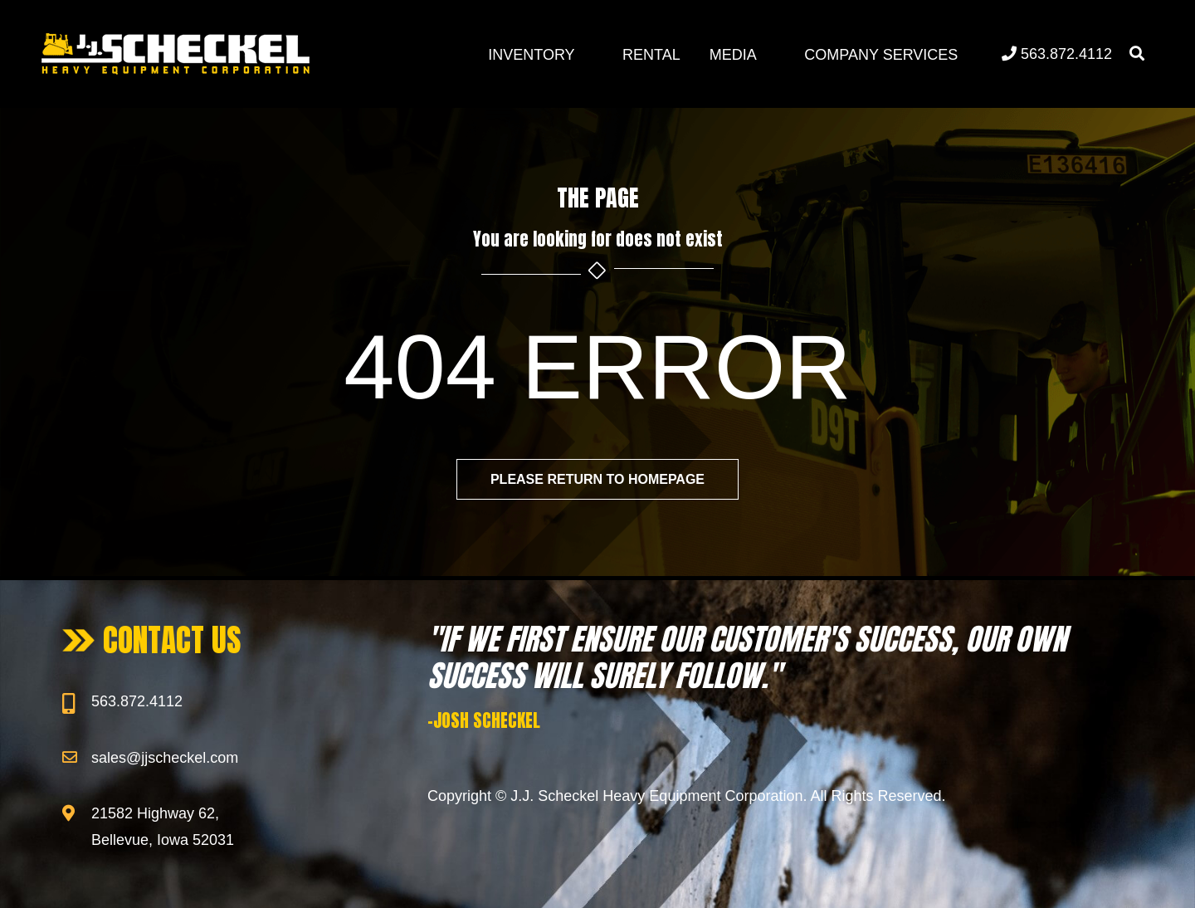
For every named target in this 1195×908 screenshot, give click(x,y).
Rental (651, 54)
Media (733, 54)
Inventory (531, 54)
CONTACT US (172, 640)
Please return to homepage (597, 479)
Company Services (881, 54)
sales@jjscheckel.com (164, 757)
